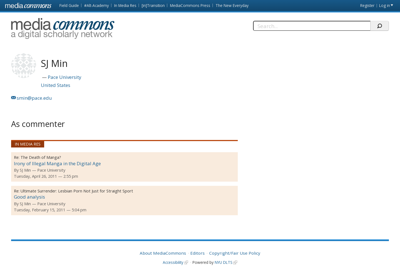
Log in (384, 5)
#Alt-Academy (96, 5)
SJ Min (25, 170)
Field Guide (69, 5)
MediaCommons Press (190, 5)
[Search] (312, 26)
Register (367, 5)
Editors (197, 253)
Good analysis (29, 197)
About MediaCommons (163, 253)
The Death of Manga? (41, 157)
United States (55, 85)
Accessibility (173, 262)
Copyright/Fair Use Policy (234, 253)
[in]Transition (153, 5)
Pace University (64, 77)
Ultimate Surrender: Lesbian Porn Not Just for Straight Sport (77, 191)
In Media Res (125, 5)
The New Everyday (232, 5)
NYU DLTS (223, 262)
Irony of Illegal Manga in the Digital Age (57, 163)
